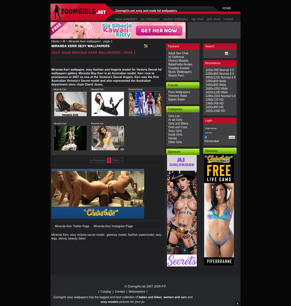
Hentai (172, 138)
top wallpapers (150, 19)
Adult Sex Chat (178, 53)
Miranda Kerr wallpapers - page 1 (90, 41)
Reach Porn (176, 75)
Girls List (174, 116)
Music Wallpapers (180, 71)
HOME (226, 8)
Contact (120, 291)
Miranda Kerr (60, 89)
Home (55, 41)
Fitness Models (178, 60)
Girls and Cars (177, 127)
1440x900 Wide (215, 84)
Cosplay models (178, 68)
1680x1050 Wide (216, 88)
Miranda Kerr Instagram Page (113, 226)
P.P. (163, 286)
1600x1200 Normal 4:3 (220, 77)
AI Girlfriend (176, 57)
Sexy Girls (175, 130)
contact (228, 19)
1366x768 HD (214, 103)
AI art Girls (175, 119)
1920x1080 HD (215, 110)
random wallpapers (175, 19)
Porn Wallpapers (179, 92)
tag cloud (198, 19)
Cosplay (106, 291)
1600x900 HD (214, 107)
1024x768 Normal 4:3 (219, 70)
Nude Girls (175, 134)
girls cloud (213, 19)
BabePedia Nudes (180, 64)
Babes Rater (176, 99)
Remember (212, 141)
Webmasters (137, 291)
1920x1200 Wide (216, 92)
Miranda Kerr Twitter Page (72, 226)
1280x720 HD (214, 99)
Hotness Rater (177, 95)
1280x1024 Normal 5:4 (220, 96)
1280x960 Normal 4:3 (219, 73)
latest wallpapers (126, 19)
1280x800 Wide (215, 81)
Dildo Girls (175, 142)
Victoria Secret (135, 89)
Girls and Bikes (178, 123)
